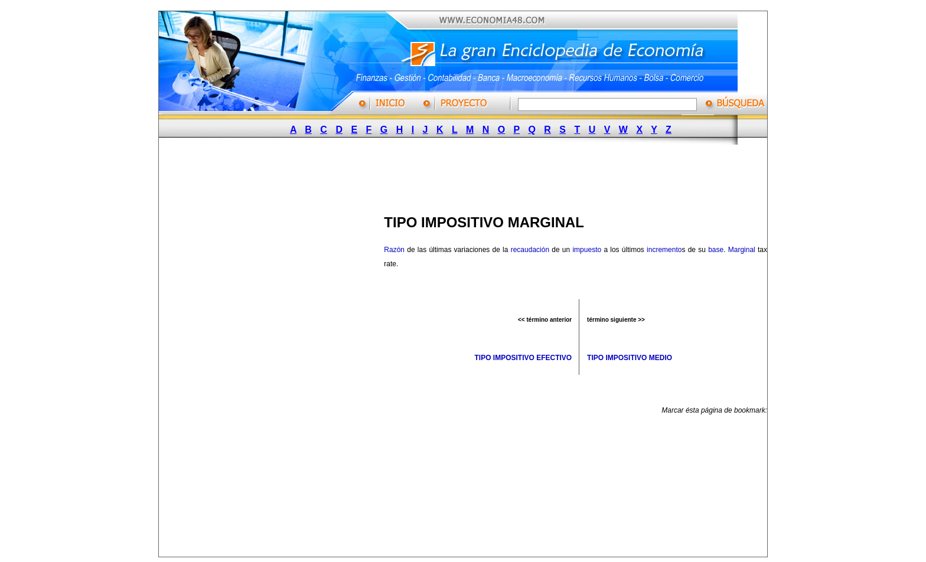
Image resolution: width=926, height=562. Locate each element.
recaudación (530, 250)
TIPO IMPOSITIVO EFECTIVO (523, 358)
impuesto (586, 250)
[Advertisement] (458, 175)
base (715, 250)
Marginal (741, 250)
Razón (394, 250)
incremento (664, 250)
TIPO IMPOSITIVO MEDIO (629, 358)
